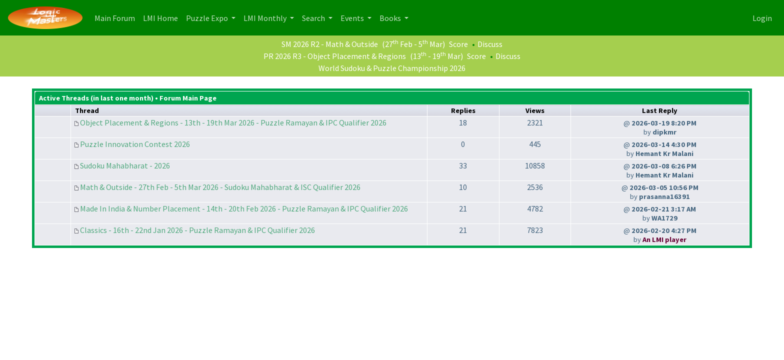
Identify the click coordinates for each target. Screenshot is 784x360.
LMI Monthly (266, 18)
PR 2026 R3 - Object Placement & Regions (335, 56)
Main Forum (116, 17)
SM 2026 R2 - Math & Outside (330, 44)
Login (762, 18)
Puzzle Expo (208, 18)
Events (353, 18)
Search (314, 18)
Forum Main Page (188, 98)
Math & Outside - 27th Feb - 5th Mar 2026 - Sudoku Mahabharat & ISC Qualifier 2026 (220, 187)
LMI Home (162, 17)
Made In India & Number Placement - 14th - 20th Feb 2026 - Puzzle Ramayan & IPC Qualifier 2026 (244, 209)
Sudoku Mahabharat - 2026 (125, 165)
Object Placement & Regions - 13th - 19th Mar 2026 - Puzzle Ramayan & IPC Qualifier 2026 (233, 123)
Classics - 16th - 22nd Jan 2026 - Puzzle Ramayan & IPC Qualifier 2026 (197, 230)
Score (458, 44)
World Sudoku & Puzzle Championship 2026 (392, 68)
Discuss (490, 44)
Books (391, 18)
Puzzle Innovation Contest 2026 (135, 144)
